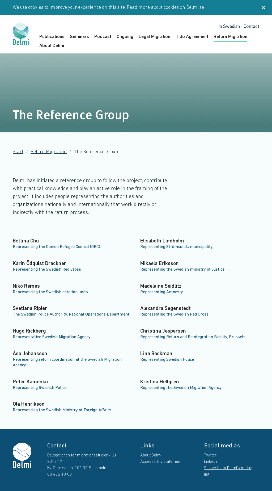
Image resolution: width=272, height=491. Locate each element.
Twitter (210, 455)
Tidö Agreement (192, 36)
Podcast (102, 36)
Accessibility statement (160, 462)
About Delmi (51, 45)
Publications (52, 36)
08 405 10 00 (59, 474)
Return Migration (230, 36)
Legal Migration (154, 36)
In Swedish (229, 26)
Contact (251, 26)
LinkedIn (211, 462)
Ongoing (125, 36)
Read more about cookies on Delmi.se (165, 7)
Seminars (79, 36)
